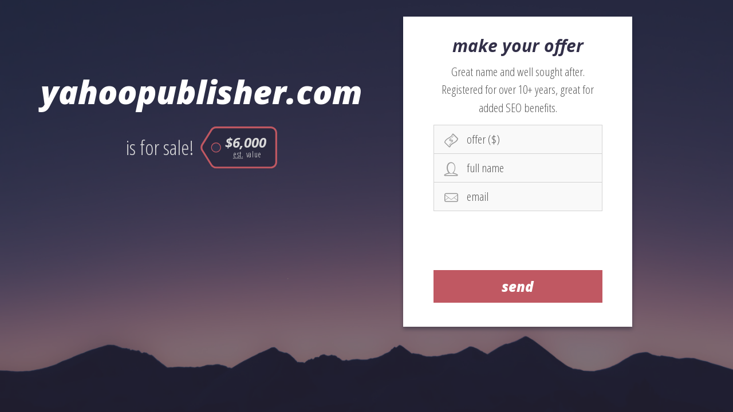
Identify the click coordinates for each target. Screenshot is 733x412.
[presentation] (518, 240)
